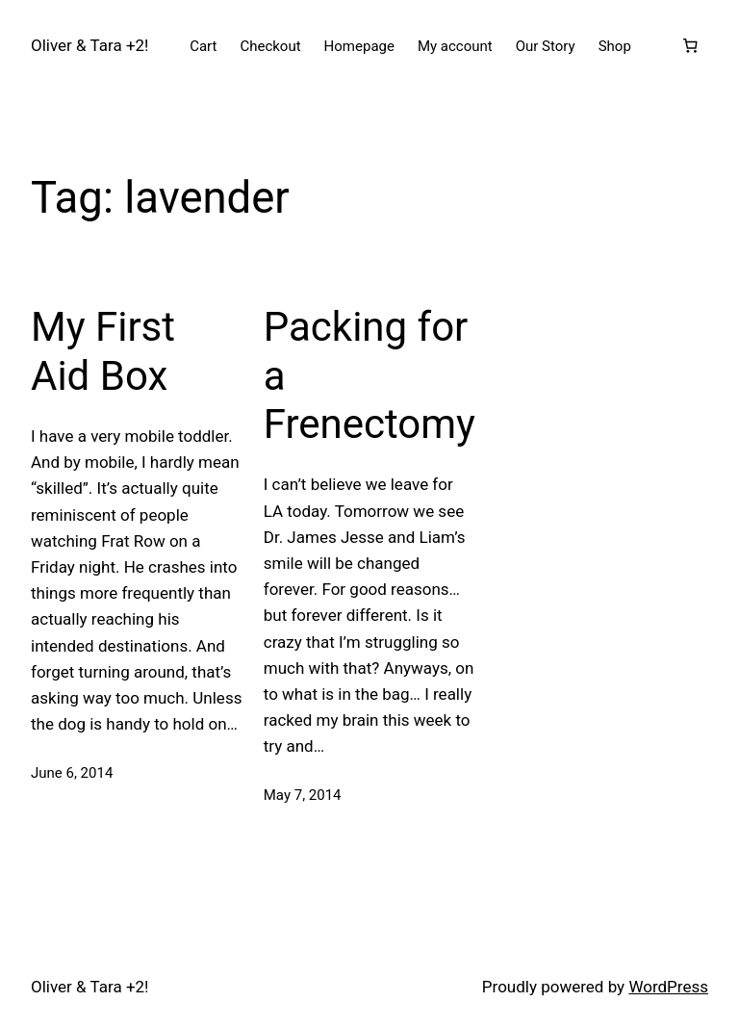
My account (455, 46)
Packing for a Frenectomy (369, 375)
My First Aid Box (103, 350)
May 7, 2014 (303, 795)
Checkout (270, 46)
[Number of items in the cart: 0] (690, 46)
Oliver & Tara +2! (89, 45)
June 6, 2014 (72, 773)
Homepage (359, 46)
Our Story (545, 46)
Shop (615, 46)
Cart (203, 46)
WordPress (668, 986)
